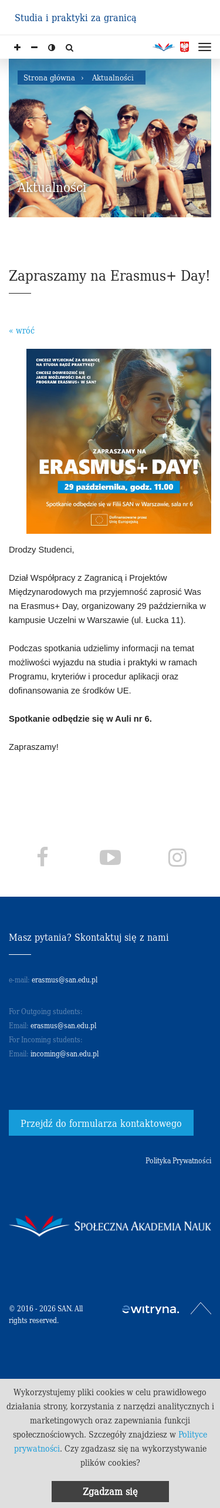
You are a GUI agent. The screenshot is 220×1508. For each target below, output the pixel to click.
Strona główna (49, 77)
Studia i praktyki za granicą (76, 17)
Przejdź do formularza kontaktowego (101, 1122)
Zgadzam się (110, 1491)
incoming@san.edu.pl (65, 1053)
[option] (110, 138)
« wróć (22, 330)
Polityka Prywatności (178, 1160)
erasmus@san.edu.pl (64, 979)
